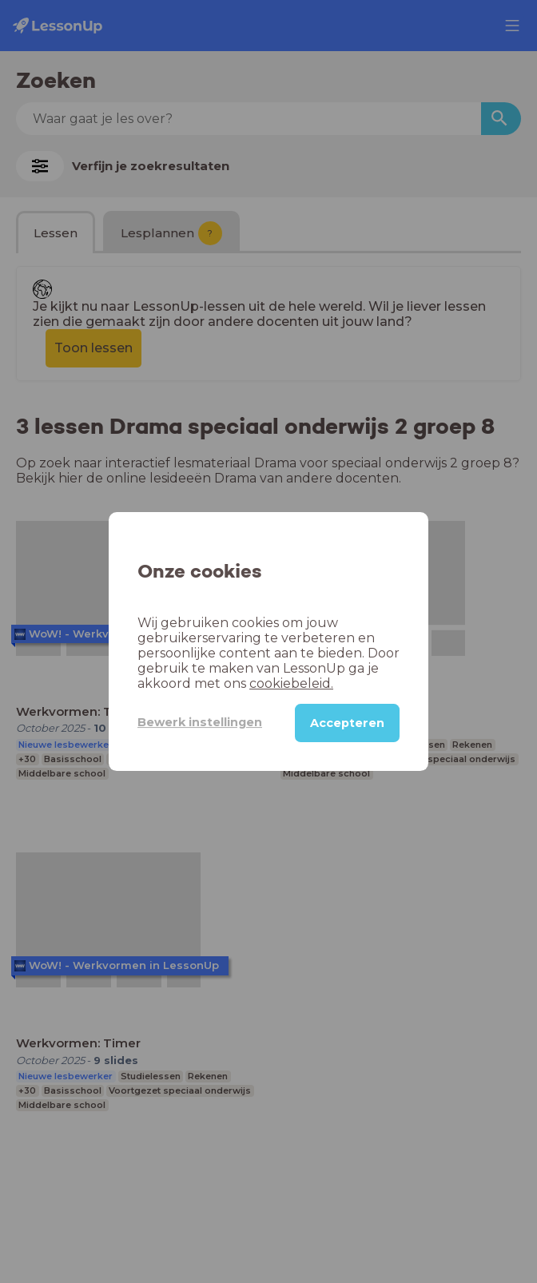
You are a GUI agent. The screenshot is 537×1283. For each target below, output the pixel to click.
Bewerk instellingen (188, 722)
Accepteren (346, 722)
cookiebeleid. (224, 683)
